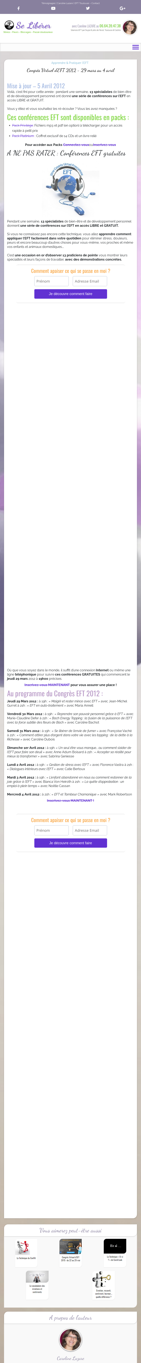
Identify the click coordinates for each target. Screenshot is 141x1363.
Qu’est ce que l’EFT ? (21, 887)
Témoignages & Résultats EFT (28, 891)
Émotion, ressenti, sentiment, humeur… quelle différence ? (74, 1071)
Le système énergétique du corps (48, 1080)
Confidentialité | (64, 1358)
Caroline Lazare (90, 1355)
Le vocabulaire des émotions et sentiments (65, 1063)
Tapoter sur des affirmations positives (70, 1097)
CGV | (51, 1358)
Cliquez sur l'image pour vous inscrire (70, 806)
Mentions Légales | (84, 1358)
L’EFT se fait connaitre (22, 894)
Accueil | (43, 1358)
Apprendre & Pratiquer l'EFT (70, 62)
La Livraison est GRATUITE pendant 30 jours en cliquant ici (70, 1022)
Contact (99, 1358)
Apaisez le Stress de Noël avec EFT (59, 1054)
